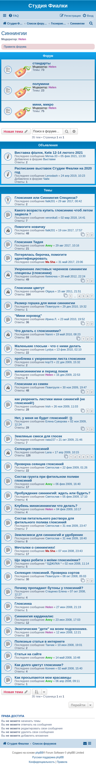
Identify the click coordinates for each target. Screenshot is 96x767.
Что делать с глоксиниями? (38, 331)
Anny (48, 245)
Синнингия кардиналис (34, 616)
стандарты (41, 63)
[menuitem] (13, 16)
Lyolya (49, 349)
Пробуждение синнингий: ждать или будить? (52, 493)
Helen (22, 39)
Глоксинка (23, 604)
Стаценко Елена (56, 591)
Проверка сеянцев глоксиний (39, 464)
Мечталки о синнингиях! (35, 547)
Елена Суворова (56, 421)
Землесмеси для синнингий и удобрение (49, 535)
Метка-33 (51, 156)
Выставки (49, 159)
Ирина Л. (51, 319)
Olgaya (49, 291)
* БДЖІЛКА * (53, 563)
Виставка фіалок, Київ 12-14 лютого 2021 (49, 153)
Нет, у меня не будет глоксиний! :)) (43, 418)
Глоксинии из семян (31, 384)
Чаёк (46, 178)
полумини (41, 84)
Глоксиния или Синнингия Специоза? (46, 198)
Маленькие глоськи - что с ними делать (48, 346)
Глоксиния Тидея (29, 242)
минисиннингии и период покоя (41, 371)
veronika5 (51, 217)
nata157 (50, 439)
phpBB (39, 752)
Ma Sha (50, 261)
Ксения (50, 668)
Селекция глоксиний (32, 449)
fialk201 (50, 201)
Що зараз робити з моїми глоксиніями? (47, 560)
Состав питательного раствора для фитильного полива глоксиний (44, 520)
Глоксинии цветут (30, 288)
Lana (48, 452)
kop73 (49, 362)
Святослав (52, 467)
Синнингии (14, 33)
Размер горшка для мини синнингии (45, 303)
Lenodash (51, 175)
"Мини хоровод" (28, 316)
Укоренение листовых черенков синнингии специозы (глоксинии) (51, 271)
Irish (48, 406)
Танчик (49, 644)
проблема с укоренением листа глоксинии (50, 359)
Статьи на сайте (28, 654)
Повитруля (52, 306)
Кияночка (51, 276)
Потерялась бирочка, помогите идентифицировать (41, 256)
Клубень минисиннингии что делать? (46, 506)
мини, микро (43, 104)
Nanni (49, 334)
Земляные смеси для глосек (38, 436)
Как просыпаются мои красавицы (43, 677)
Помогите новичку (30, 227)
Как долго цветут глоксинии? (39, 665)
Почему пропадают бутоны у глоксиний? (49, 588)
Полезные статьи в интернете (40, 641)
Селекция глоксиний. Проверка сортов (47, 573)
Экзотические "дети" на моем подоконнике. (51, 629)
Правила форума (15, 46)
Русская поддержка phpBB (48, 757)
